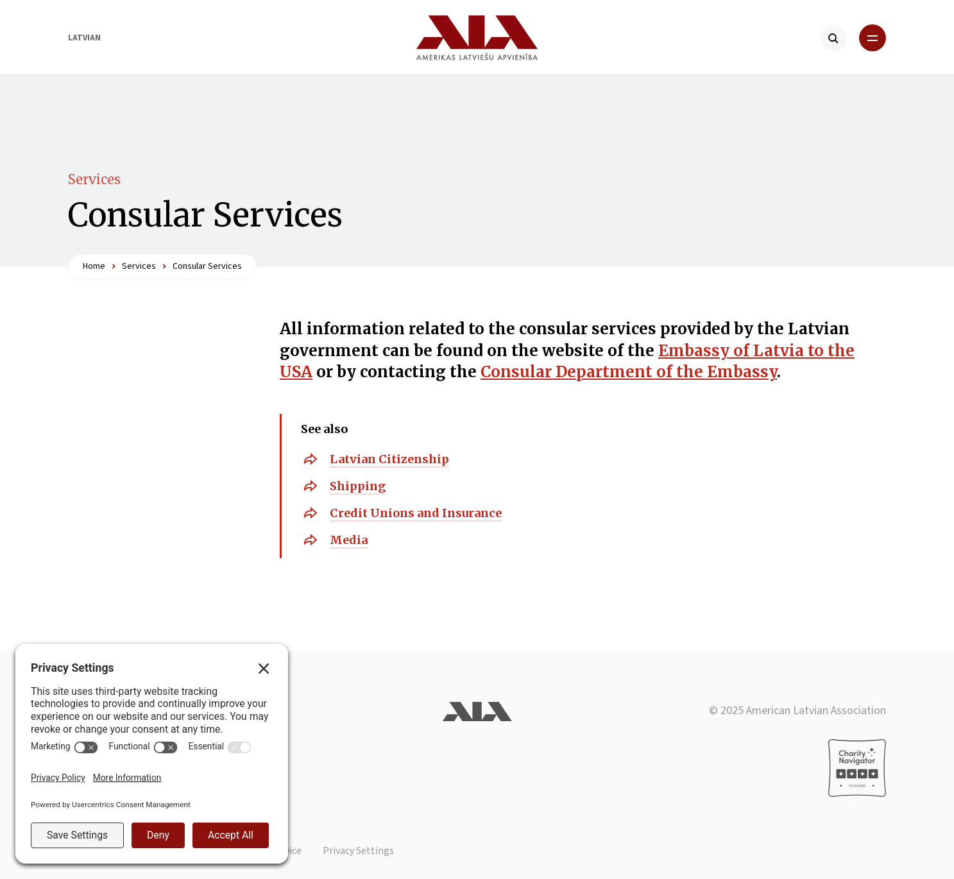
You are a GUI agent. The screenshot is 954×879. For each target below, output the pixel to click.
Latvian (84, 38)
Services (94, 179)
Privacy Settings (358, 851)
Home (94, 266)
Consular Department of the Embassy (629, 372)
